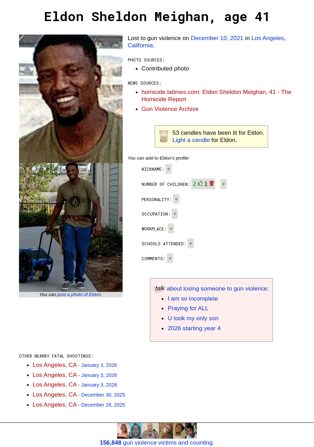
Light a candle (191, 139)
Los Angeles (267, 38)
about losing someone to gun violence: (211, 288)
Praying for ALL (188, 308)
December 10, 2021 (217, 38)
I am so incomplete (193, 298)
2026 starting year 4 (194, 328)
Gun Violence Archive (170, 108)
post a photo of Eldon (79, 294)
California (140, 45)
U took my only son (193, 318)
